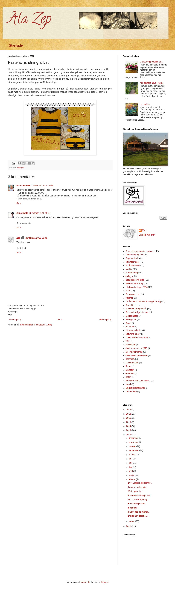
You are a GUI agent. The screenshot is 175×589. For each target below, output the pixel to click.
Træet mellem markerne (137, 337)
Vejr (127, 341)
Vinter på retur (135, 491)
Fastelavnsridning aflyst (139, 495)
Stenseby (130, 370)
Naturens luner (132, 334)
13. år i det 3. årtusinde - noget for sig (143, 301)
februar (132, 479)
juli (130, 459)
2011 (129, 526)
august (132, 454)
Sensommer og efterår (136, 308)
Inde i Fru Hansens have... (138, 380)
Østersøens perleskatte (136, 355)
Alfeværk (130, 326)
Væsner (129, 298)
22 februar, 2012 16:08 (42, 185)
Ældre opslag (105, 319)
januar (132, 521)
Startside (16, 45)
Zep (18, 238)
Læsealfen (145, 104)
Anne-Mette (22, 213)
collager (21, 167)
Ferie (128, 290)
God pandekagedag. (137, 499)
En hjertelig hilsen (136, 503)
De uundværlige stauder (137, 312)
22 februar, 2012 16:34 (39, 213)
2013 (129, 430)
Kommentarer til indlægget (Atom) (36, 325)
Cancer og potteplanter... (151, 62)
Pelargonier (131, 319)
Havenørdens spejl (134, 283)
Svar (18, 203)
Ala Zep (29, 20)
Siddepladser (132, 316)
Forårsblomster (133, 265)
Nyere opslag (15, 319)
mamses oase (23, 185)
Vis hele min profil (147, 235)
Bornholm (130, 359)
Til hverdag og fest (134, 254)
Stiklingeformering (134, 352)
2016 (129, 418)
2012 (129, 434)
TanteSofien (131, 391)
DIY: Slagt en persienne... (140, 483)
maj (131, 467)
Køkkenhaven (132, 362)
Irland (128, 384)
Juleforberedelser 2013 (136, 348)
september (134, 450)
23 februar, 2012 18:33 (36, 238)
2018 (129, 414)
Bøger (128, 323)
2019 (129, 409)
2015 (129, 422)
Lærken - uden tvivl (137, 487)
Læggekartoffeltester (135, 388)
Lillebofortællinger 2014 (137, 287)
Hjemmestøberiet (134, 330)
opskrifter (130, 373)
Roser (128, 366)
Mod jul (129, 269)
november (134, 442)
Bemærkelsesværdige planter (139, 251)
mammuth (85, 582)
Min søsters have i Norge (152, 83)
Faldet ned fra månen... (139, 512)
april (131, 471)
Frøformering (132, 272)
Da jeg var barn (133, 294)
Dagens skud (132, 258)
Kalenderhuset (132, 262)
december (134, 438)
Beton (128, 377)
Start (60, 319)
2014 (129, 426)
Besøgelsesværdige (135, 280)
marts (132, 475)
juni (131, 463)
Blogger (104, 582)
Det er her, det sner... (138, 516)
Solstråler (132, 508)
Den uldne (130, 305)
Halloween (130, 344)
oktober (132, 446)
